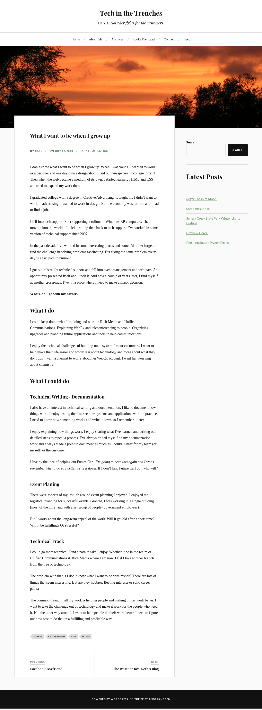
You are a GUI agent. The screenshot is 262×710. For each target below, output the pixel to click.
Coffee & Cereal (197, 233)
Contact (169, 39)
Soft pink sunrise (198, 209)
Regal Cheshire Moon (201, 199)
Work (86, 648)
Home (75, 39)
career (38, 648)
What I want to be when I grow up (92, 140)
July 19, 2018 (66, 162)
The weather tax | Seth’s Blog (136, 680)
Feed (187, 39)
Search (191, 142)
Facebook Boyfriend (46, 680)
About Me (96, 39)
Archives (118, 39)
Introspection (99, 162)
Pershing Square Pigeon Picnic (207, 242)
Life (73, 648)
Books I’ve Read (144, 39)
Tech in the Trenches (131, 12)
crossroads (56, 648)
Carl (39, 162)
